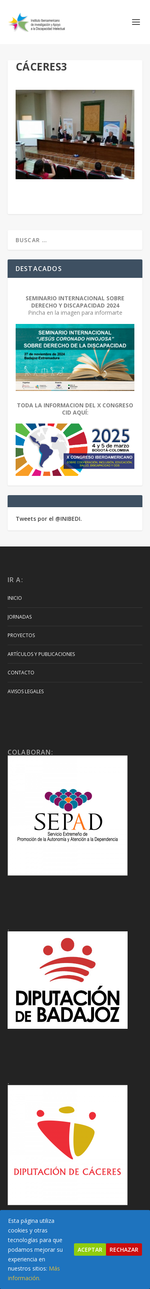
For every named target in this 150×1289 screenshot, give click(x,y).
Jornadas (20, 616)
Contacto (21, 672)
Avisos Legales (26, 691)
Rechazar (124, 1249)
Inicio (15, 598)
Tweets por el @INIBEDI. (49, 518)
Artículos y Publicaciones (41, 654)
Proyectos (21, 635)
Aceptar (90, 1249)
